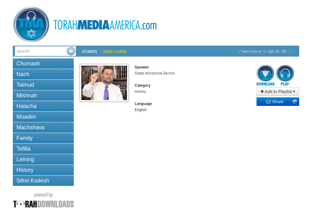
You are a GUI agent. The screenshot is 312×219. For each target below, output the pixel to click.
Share (274, 101)
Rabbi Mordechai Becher (155, 73)
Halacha (26, 106)
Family (24, 138)
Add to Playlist (278, 91)
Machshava (30, 127)
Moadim (26, 117)
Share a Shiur (114, 51)
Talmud (25, 85)
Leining (25, 159)
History (25, 170)
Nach (22, 74)
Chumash (28, 64)
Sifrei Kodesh (32, 181)
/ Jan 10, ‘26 (264, 51)
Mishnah (26, 95)
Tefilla (23, 149)
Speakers (89, 51)
